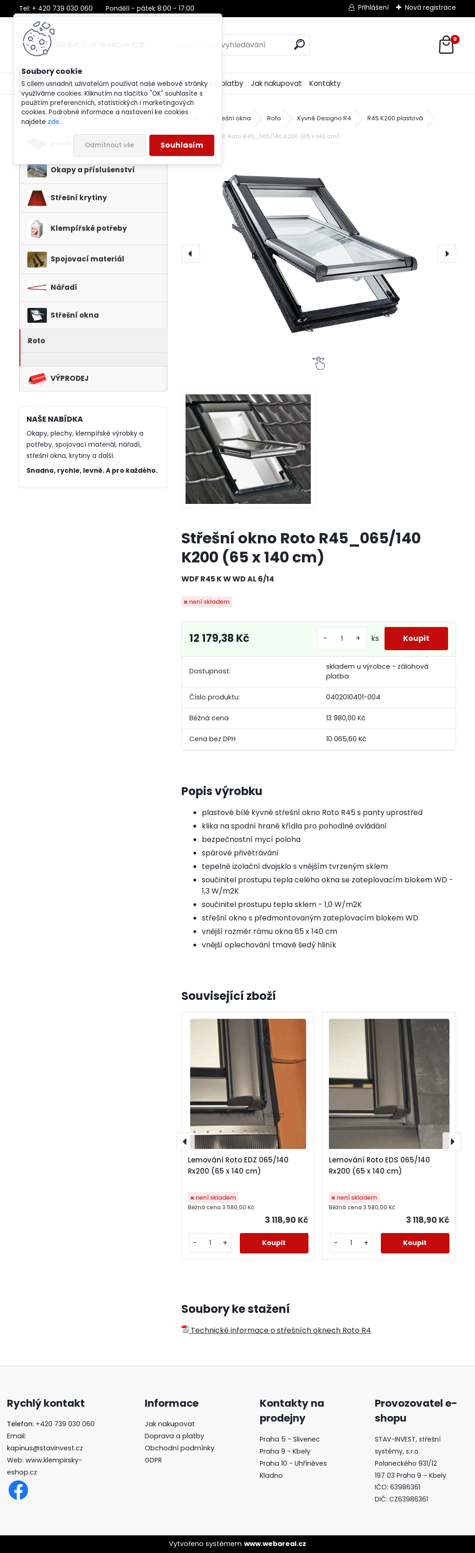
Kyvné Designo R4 (324, 118)
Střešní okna (232, 118)
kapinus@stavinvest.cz (45, 1448)
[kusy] (342, 639)
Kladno (271, 1475)
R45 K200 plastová (395, 118)
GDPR (153, 1460)
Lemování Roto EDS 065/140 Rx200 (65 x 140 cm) (379, 1165)
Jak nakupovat (276, 83)
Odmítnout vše (109, 145)
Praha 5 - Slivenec (290, 1439)
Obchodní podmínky (179, 1448)
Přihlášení (373, 7)
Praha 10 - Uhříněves (293, 1463)
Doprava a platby (174, 1436)
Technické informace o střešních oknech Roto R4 (276, 1330)
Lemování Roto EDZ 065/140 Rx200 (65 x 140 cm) (238, 1165)
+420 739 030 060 (65, 1424)
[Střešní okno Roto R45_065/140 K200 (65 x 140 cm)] (318, 253)
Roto (274, 118)
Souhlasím (181, 145)
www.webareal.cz (275, 1543)
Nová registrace (430, 7)
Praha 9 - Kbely (285, 1451)
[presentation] (190, 253)
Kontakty (325, 83)
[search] (299, 44)
